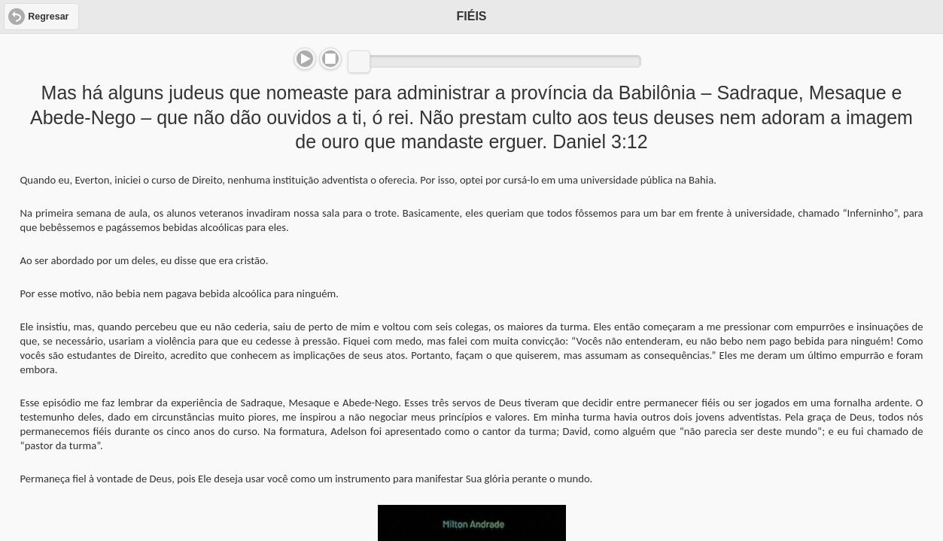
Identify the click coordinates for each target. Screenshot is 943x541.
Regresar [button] (48, 16)
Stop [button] (330, 58)
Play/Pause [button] (305, 58)
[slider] (359, 61)
